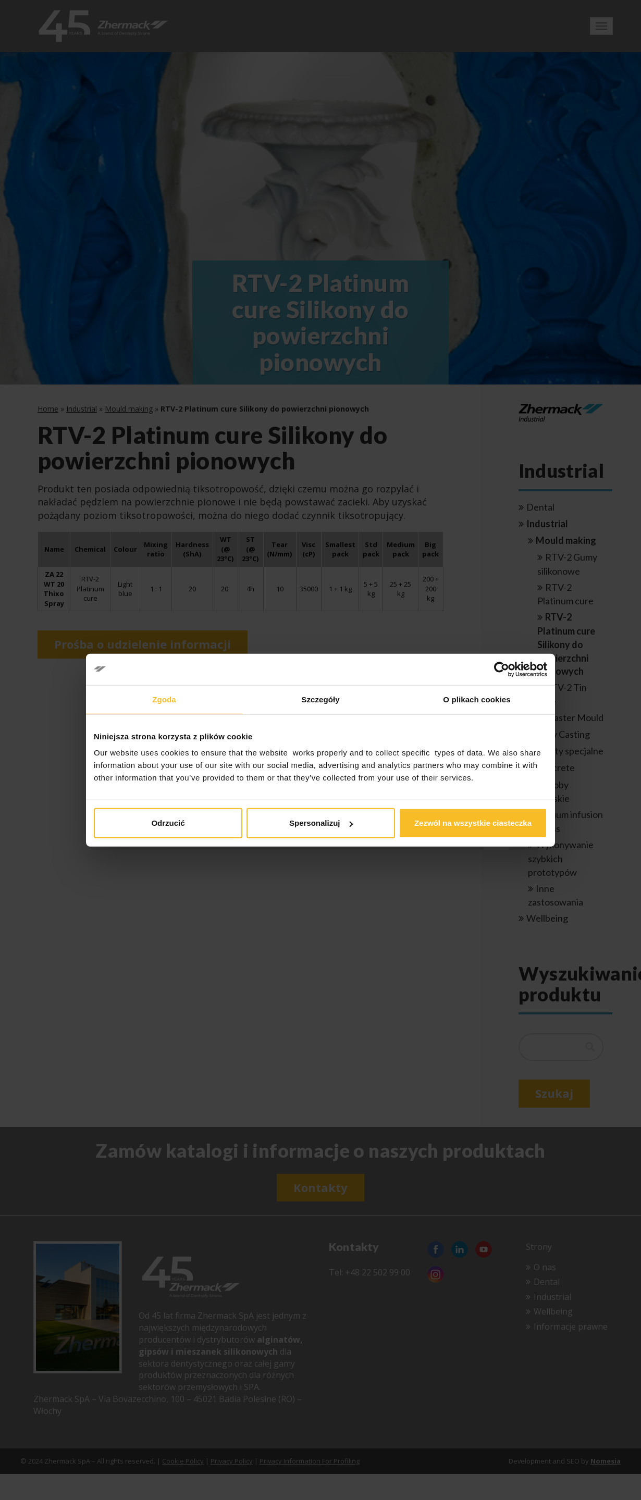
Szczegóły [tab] (320, 699)
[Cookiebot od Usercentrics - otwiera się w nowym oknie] (501, 669)
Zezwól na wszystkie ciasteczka (473, 823)
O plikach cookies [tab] (476, 699)
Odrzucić (167, 823)
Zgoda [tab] (164, 699)
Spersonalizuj (321, 823)
